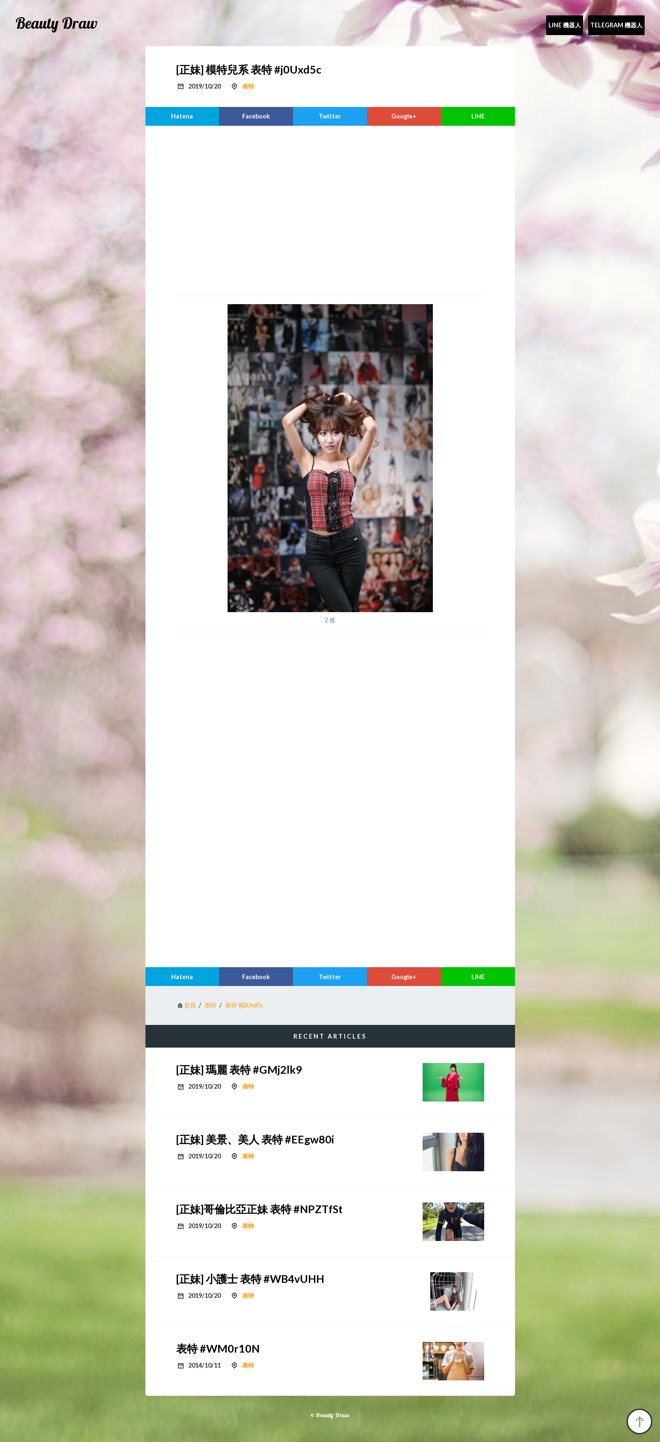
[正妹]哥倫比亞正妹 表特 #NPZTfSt (259, 1208)
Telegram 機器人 (616, 25)
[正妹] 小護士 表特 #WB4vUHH (250, 1278)
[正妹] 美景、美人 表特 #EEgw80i (255, 1139)
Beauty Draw (56, 23)
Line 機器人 (564, 25)
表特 (248, 86)
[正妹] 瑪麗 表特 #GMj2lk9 (239, 1069)
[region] (330, 209)
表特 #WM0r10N (218, 1348)
